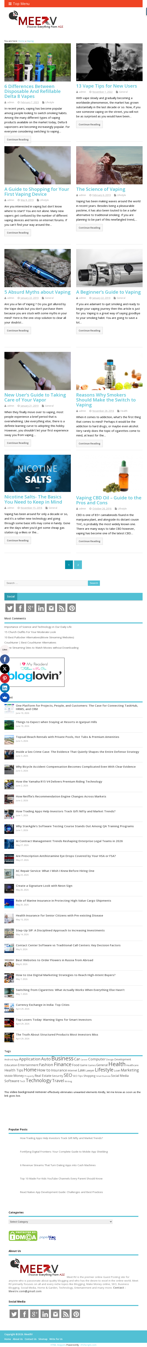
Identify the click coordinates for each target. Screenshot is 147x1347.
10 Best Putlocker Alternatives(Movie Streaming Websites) (39, 637)
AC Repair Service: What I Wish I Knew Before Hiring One (55, 871)
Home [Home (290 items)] (30, 1069)
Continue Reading (18, 139)
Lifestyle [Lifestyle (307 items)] (104, 1069)
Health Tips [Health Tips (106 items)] (13, 1070)
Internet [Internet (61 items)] (72, 1070)
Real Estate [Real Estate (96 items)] (43, 1075)
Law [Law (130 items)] (81, 1070)
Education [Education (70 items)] (10, 1065)
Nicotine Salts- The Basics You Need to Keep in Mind (33, 499)
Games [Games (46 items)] (92, 1065)
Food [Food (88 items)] (75, 1065)
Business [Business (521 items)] (62, 1058)
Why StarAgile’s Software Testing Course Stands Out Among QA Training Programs (75, 826)
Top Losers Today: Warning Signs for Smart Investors (54, 1019)
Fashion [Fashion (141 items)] (46, 1064)
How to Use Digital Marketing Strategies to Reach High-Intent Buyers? (65, 975)
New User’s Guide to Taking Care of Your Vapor (35, 397)
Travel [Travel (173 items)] (58, 1080)
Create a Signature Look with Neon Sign (44, 886)
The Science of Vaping (100, 189)
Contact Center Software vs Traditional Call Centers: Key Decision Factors (68, 945)
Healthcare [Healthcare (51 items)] (132, 1065)
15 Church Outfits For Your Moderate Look (30, 632)
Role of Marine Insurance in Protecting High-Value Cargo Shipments (63, 900)
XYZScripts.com (88, 1344)
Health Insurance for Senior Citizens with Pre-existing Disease (59, 915)
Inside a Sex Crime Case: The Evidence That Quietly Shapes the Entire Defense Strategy (77, 752)
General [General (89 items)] (102, 1065)
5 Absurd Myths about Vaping (37, 292)
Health (123, 411)
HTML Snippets (58, 1344)
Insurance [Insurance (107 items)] (59, 1070)
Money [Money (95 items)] (18, 1075)
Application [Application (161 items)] (30, 1059)
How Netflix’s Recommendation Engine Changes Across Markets (61, 796)
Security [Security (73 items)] (57, 1076)
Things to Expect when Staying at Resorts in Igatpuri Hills (56, 722)
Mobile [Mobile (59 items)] (8, 1076)
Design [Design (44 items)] (110, 1059)
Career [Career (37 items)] (84, 1059)
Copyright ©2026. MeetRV (18, 1334)
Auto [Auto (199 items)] (46, 1059)
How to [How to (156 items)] (43, 1070)
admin (10, 102)
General (123, 92)
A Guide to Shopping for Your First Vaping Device (36, 191)
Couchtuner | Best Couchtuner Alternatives (30, 642)
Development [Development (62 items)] (122, 1059)
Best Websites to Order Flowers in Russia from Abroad (54, 960)
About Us (18, 1339)
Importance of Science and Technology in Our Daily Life (38, 627)
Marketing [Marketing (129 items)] (130, 1070)
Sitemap (42, 1339)
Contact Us (31, 1339)
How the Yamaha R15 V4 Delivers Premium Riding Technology (59, 781)
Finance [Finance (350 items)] (62, 1064)
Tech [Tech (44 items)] (22, 1081)
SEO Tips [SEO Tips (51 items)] (78, 1076)
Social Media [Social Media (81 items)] (120, 1076)
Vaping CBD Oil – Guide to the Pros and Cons (108, 500)
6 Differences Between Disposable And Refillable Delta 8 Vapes (32, 91)
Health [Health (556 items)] (117, 1064)
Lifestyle (49, 102)
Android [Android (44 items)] (8, 1059)
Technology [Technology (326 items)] (38, 1080)
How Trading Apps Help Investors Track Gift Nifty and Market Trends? (65, 811)
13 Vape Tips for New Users (106, 86)
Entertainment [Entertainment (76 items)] (28, 1065)
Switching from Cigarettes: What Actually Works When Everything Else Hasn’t (70, 990)
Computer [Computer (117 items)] (97, 1059)
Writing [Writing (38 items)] (68, 1081)
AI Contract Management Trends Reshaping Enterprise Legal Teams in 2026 (69, 841)
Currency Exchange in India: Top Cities (42, 1005)
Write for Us (56, 1339)
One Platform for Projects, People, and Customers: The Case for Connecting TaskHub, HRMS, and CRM (77, 707)
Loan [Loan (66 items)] (117, 1070)
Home (7, 1339)
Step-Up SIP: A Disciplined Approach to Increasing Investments (60, 930)
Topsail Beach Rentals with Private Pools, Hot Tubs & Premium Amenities (67, 737)
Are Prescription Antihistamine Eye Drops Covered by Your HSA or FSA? (66, 856)
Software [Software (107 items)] (11, 1081)
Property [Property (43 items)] (29, 1076)
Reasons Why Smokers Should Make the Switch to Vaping (106, 400)
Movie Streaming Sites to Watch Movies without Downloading (41, 647)
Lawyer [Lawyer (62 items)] (89, 1070)
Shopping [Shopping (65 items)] (89, 1076)
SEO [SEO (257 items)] (68, 1075)
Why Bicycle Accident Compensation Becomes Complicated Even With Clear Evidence (76, 766)
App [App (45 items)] (16, 1059)
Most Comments (15, 618)
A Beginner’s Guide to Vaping (108, 292)
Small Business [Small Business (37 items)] (103, 1076)
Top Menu (19, 3)
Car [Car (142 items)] (77, 1059)
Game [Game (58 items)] (83, 1065)
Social (11, 596)
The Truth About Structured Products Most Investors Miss (57, 1034)
